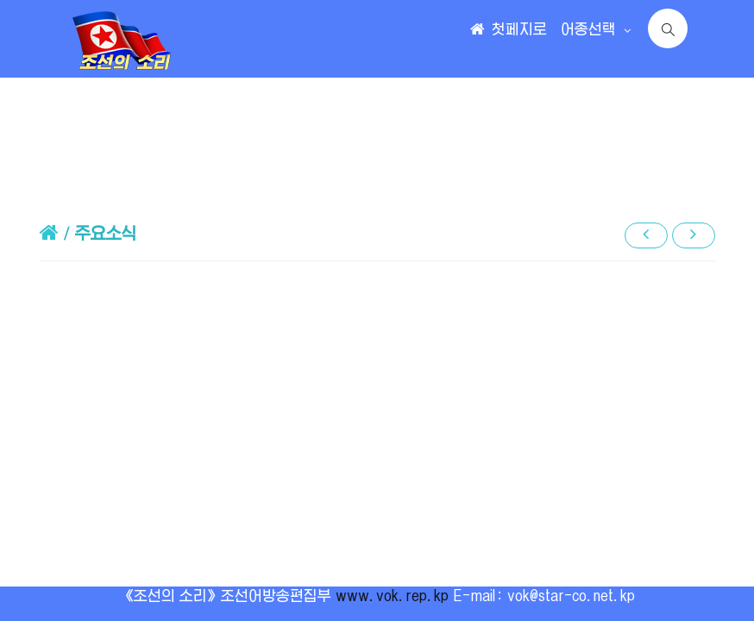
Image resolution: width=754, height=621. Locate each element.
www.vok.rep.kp (392, 596)
